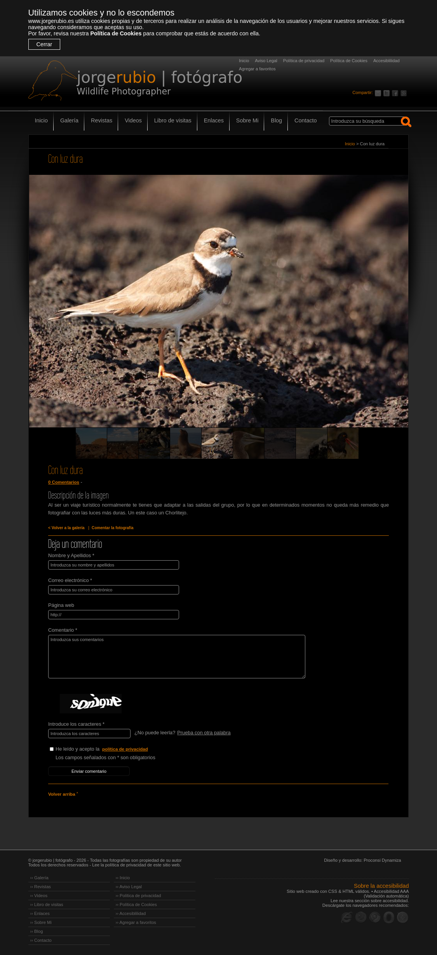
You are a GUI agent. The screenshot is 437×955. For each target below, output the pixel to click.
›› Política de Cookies (136, 904)
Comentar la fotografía (113, 528)
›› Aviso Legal (129, 886)
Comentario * (62, 630)
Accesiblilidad (386, 60)
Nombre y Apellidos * (71, 555)
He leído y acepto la (114, 749)
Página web (61, 605)
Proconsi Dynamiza (382, 860)
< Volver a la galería (66, 528)
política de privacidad (125, 749)
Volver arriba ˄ (63, 794)
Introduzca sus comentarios (176, 656)
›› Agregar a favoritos (136, 922)
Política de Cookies (115, 33)
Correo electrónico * (70, 580)
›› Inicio (123, 877)
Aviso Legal (266, 60)
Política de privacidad (303, 60)
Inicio (244, 60)
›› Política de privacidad (138, 895)
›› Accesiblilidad (131, 913)
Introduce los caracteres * (76, 724)
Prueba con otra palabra (203, 732)
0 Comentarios (63, 482)
